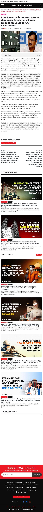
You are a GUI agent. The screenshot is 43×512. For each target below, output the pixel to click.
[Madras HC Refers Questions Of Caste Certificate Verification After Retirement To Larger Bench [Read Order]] (21, 226)
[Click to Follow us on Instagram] (30, 501)
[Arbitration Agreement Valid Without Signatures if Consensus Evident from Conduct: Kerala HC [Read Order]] (21, 188)
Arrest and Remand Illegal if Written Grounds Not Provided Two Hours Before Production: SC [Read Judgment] (18, 287)
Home (3, 9)
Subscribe (37, 474)
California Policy (32, 507)
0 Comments (27, 28)
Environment (10, 490)
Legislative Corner (9, 485)
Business (18, 485)
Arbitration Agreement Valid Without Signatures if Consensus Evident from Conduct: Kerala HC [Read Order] (19, 205)
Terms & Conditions (12, 507)
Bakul (4, 28)
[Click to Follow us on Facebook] (23, 501)
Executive (34, 482)
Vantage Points (19, 487)
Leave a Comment (8, 143)
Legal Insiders (18, 482)
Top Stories (9, 482)
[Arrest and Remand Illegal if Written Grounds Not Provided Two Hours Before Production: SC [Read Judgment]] (21, 271)
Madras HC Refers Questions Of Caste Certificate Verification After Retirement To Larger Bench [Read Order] (20, 243)
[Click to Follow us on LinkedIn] (26, 501)
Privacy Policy (23, 507)
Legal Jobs (19, 490)
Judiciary (9, 9)
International (26, 485)
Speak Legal (9, 487)
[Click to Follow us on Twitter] (20, 501)
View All (39, 255)
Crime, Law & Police (31, 487)
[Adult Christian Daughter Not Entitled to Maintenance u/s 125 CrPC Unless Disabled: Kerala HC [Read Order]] (21, 309)
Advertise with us (21, 497)
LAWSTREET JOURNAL (21, 5)
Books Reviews (22, 492)
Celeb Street (35, 485)
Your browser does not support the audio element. (21, 55)
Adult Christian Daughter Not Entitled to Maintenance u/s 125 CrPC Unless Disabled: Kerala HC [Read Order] (20, 325)
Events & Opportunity (30, 490)
